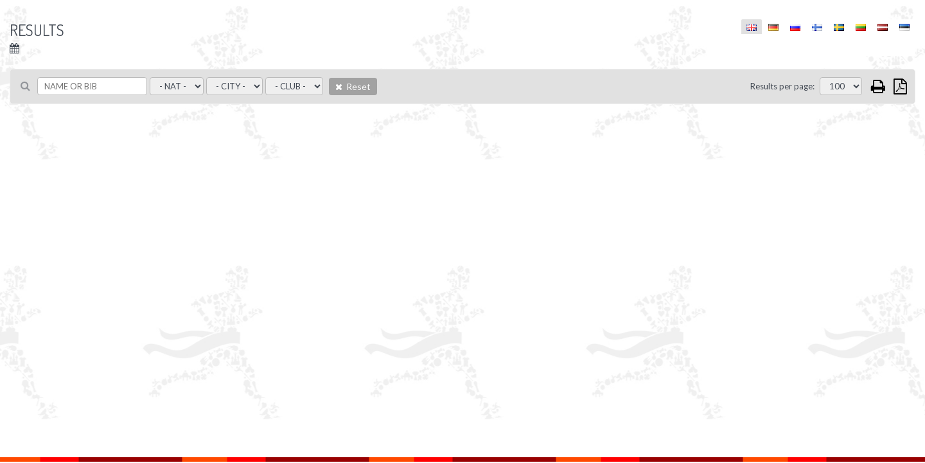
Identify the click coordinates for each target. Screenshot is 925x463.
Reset (353, 86)
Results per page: (782, 86)
